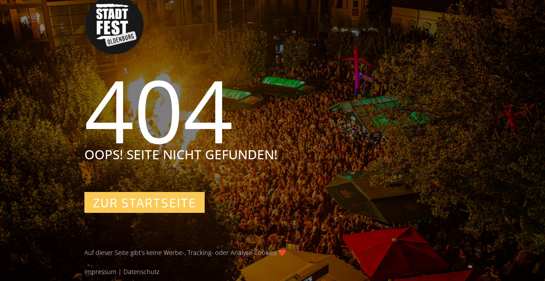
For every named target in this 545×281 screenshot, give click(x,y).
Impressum (100, 271)
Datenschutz (141, 271)
